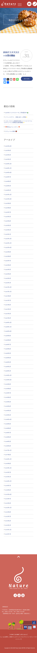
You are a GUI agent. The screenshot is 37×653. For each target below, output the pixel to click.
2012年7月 (8, 516)
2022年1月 (8, 282)
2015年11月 (8, 468)
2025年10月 (8, 146)
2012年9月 (8, 512)
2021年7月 (8, 300)
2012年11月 (8, 507)
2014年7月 (8, 485)
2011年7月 (8, 534)
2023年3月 (8, 225)
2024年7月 (8, 177)
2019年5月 (8, 401)
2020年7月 (8, 344)
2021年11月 (8, 291)
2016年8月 (8, 463)
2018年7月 (8, 432)
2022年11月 (8, 243)
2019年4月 (8, 406)
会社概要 (17, 634)
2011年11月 (8, 529)
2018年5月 (8, 441)
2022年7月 (8, 260)
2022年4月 (8, 274)
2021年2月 (8, 318)
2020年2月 (8, 366)
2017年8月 (8, 454)
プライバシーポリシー (29, 636)
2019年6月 (8, 397)
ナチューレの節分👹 (11, 131)
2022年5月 (8, 269)
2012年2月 (8, 520)
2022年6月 (8, 265)
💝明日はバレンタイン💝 (12, 127)
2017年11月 (8, 450)
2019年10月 (8, 379)
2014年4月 (8, 490)
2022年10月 (8, 247)
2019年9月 (8, 384)
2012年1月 (8, 525)
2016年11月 (8, 459)
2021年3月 (8, 313)
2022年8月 (8, 256)
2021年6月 (8, 304)
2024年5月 (8, 185)
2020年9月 (8, 335)
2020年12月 (8, 322)
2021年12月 (8, 287)
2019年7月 (8, 393)
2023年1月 (8, 234)
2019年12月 (8, 375)
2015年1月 (8, 476)
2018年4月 (8, 446)
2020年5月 (8, 353)
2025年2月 (8, 159)
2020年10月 (8, 331)
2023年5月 (8, 216)
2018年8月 (8, 428)
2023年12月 (8, 194)
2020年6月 (8, 348)
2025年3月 (8, 154)
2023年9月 (8, 203)
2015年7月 (8, 472)
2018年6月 (8, 437)
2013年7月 (8, 498)
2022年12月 (8, 238)
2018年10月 (8, 419)
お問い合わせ (23, 634)
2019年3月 (8, 410)
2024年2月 (8, 190)
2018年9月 (8, 423)
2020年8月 (8, 340)
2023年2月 (8, 229)
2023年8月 (8, 207)
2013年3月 (8, 503)
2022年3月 (8, 278)
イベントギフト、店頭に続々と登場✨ (16, 117)
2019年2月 (8, 415)
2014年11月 (8, 481)
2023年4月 (8, 221)
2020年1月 (8, 371)
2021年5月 (8, 309)
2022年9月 (8, 252)
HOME (12, 634)
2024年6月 (8, 181)
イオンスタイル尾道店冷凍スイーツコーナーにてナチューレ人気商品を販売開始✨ (18, 121)
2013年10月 (8, 494)
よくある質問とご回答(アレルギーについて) (11, 636)
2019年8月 (8, 388)
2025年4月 (8, 150)
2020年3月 (8, 362)
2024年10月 (8, 172)
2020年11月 (8, 326)
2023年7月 (8, 212)
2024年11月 (8, 168)
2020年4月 (8, 357)
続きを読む (27, 78)
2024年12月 (8, 163)
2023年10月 (8, 199)
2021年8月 (8, 296)
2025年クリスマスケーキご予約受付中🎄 (17, 112)
